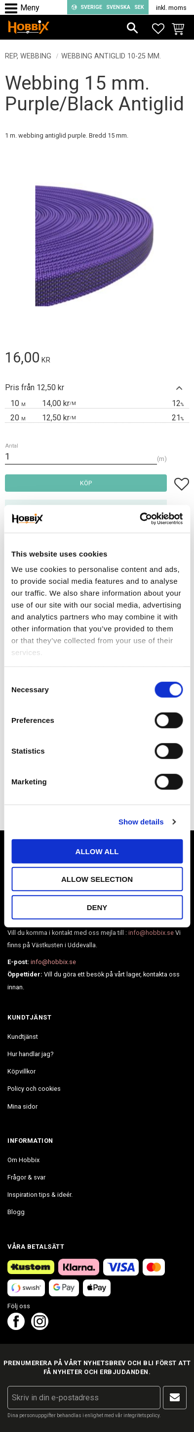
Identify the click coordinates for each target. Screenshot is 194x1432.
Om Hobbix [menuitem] (23, 1160)
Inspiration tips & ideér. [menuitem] (40, 1194)
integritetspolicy (141, 1415)
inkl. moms (171, 7)
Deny (97, 907)
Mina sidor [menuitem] (22, 1106)
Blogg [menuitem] (16, 1212)
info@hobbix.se (151, 932)
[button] (13, 8)
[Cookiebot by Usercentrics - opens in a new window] (140, 518)
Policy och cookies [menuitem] (34, 1088)
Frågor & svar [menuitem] (26, 1177)
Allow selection (97, 879)
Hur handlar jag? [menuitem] (30, 1054)
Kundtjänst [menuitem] (22, 1036)
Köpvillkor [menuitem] (21, 1071)
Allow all (97, 851)
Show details (141, 822)
